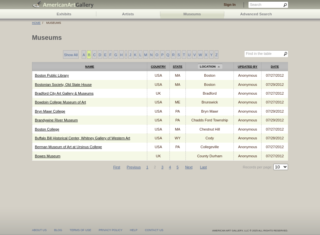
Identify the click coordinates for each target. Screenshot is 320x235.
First (116, 167)
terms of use (80, 229)
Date (275, 66)
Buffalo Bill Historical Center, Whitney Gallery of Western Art (82, 138)
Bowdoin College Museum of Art (60, 102)
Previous (134, 167)
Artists (128, 14)
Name (89, 66)
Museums (192, 14)
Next (189, 167)
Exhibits (64, 14)
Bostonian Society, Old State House (63, 84)
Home (36, 22)
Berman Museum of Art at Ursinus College (68, 147)
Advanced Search (256, 14)
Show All (71, 55)
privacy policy (110, 229)
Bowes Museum (47, 156)
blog (58, 229)
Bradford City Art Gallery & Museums (64, 93)
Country (158, 66)
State (177, 66)
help (133, 229)
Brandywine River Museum (56, 120)
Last (203, 167)
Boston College (47, 129)
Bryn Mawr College (50, 111)
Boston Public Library (52, 75)
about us (39, 229)
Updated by (247, 66)
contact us (154, 229)
